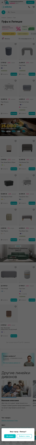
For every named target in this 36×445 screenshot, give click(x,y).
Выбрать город (24, 436)
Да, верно (9, 436)
